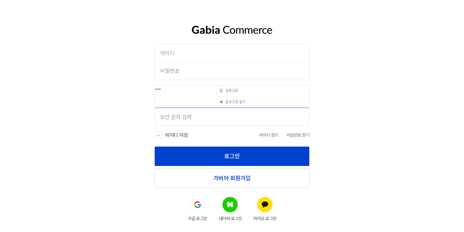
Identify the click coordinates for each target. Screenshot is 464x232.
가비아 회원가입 (232, 178)
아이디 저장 (176, 135)
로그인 (232, 156)
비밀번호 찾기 (298, 135)
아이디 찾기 (268, 135)
